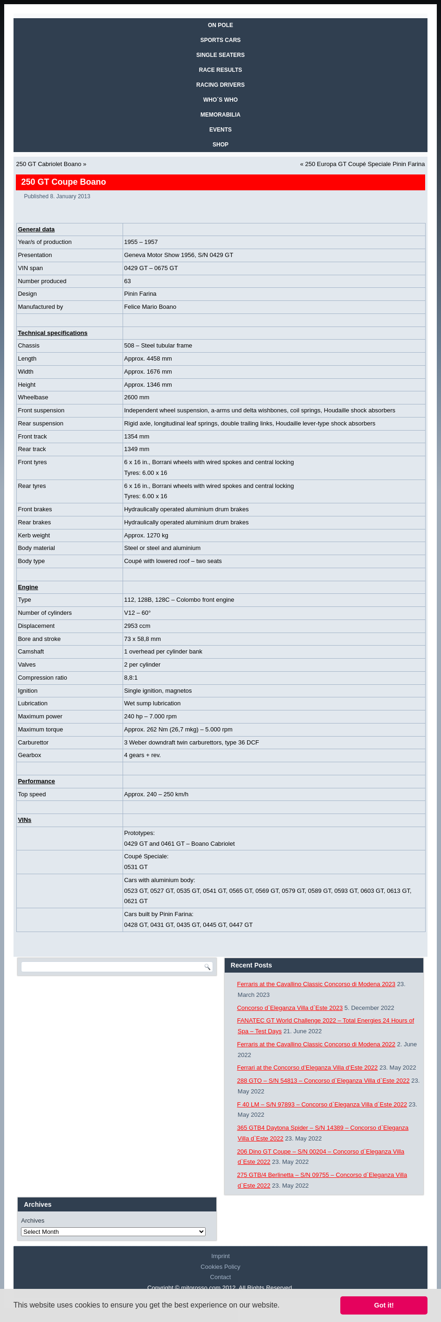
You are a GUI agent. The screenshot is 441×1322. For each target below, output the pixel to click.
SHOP (220, 144)
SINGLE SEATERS (220, 55)
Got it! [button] (384, 1305)
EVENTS (220, 129)
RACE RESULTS (220, 70)
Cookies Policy (220, 1266)
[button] (283, 1306)
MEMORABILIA (220, 114)
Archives (32, 1220)
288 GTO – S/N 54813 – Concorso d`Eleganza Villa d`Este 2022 (323, 1080)
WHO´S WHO (220, 100)
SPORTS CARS (220, 40)
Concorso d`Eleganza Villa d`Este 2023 (290, 1007)
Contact (220, 1276)
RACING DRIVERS (220, 85)
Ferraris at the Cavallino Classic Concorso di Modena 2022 (316, 1044)
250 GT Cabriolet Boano (48, 163)
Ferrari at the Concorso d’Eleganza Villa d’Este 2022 (307, 1067)
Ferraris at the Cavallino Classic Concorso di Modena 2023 (316, 984)
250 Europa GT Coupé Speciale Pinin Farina (365, 163)
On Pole (220, 25)
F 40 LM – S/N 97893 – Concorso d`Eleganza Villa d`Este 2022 (322, 1104)
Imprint (220, 1255)
